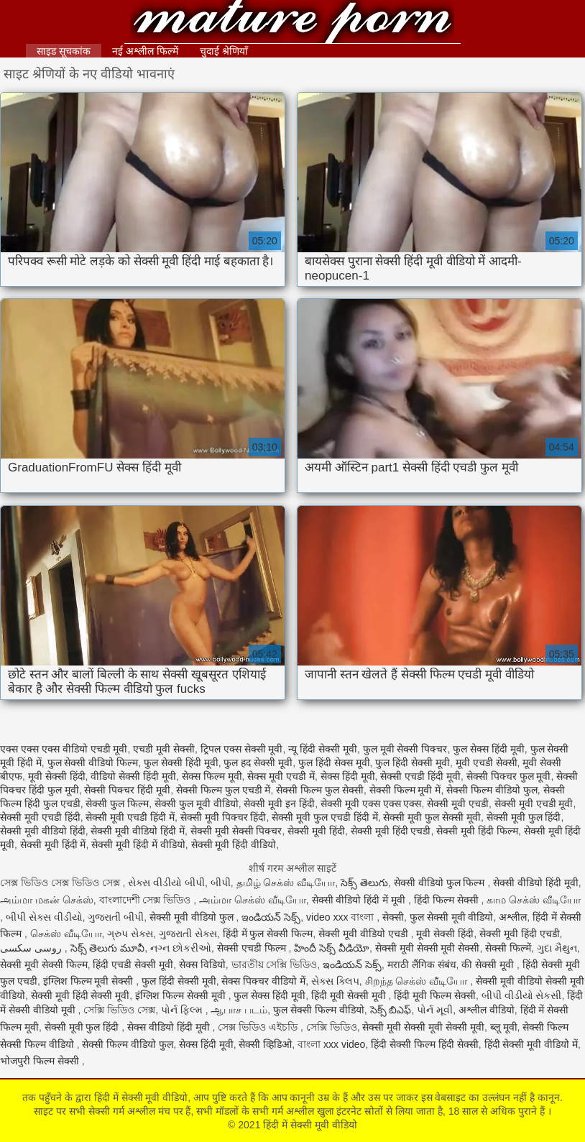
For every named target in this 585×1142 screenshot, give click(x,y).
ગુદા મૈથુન (557, 948)
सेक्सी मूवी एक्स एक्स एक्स (371, 803)
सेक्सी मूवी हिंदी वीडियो (234, 844)
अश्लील (513, 917)
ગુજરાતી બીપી (116, 917)
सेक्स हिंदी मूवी (348, 776)
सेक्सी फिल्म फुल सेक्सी (320, 790)
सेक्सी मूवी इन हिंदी (279, 803)
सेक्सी (393, 917)
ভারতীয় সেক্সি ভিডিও (274, 964)
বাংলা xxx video (331, 1044)
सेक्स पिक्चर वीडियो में (263, 981)
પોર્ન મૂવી (435, 1010)
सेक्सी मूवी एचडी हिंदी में (130, 817)
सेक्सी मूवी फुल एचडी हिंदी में (324, 817)
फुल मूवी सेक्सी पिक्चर (405, 749)
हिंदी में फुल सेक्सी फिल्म (268, 933)
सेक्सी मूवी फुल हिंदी (524, 817)
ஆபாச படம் (239, 1010)
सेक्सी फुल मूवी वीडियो (197, 803)
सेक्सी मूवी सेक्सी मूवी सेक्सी (427, 948)
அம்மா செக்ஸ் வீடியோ (252, 900)
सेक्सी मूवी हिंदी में (53, 844)
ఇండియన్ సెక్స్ (270, 917)
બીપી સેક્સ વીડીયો (44, 917)
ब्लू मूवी (503, 1027)
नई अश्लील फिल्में (145, 51)
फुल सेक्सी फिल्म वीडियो (318, 1010)
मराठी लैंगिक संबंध (421, 964)
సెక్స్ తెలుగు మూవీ (107, 948)
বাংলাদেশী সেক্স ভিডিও (146, 900)
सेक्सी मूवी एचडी (458, 803)
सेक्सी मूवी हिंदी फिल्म (477, 831)
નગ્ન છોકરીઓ (180, 948)
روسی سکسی (32, 948)
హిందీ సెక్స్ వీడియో (331, 948)
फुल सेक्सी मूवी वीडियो (452, 917)
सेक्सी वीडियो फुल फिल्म (441, 882)
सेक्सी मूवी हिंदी (316, 831)
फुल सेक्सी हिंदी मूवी (181, 762)
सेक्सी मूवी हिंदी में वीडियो (138, 844)
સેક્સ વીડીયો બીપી (166, 882)
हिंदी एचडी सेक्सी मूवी (133, 964)
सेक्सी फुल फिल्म (117, 803)
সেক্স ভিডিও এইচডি (259, 1027)
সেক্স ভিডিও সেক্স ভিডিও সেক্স (61, 882)
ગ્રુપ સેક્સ (130, 933)
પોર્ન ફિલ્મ (183, 1010)
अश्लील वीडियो (487, 1010)
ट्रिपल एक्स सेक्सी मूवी (242, 749)
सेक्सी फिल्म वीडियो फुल (492, 790)
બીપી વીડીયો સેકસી (522, 995)
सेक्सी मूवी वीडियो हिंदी (43, 831)
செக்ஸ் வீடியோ (66, 933)
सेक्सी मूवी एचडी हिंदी (40, 817)
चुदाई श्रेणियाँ (224, 51)
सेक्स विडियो (202, 964)
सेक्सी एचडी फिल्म (253, 948)
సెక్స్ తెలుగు (364, 882)
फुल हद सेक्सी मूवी (258, 762)
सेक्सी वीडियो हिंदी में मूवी (360, 900)
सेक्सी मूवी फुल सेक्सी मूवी (432, 817)
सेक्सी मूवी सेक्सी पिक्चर (236, 831)
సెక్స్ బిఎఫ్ (391, 1010)
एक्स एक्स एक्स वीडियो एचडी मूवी (63, 749)
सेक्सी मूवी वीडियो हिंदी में (138, 831)
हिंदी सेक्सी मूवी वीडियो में (531, 1044)
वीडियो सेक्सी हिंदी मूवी (133, 776)
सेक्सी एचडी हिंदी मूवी (420, 776)
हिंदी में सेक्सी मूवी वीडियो (292, 23)
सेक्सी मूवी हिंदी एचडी (391, 831)
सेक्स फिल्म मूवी (212, 776)
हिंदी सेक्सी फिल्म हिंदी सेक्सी (425, 1044)
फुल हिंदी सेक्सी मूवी (412, 762)
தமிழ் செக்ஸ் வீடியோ (286, 882)
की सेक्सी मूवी (489, 964)
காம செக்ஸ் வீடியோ (534, 900)
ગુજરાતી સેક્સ (188, 933)
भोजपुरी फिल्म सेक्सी (41, 1061)
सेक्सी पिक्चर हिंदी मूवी (127, 790)
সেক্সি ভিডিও (331, 1027)
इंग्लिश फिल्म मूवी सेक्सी (90, 981)
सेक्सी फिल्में (508, 948)
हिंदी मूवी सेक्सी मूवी (350, 995)
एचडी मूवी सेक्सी (164, 749)
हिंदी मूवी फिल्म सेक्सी (435, 995)
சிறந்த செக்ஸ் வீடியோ (418, 981)
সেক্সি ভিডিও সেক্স (119, 1010)
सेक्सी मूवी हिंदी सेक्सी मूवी (80, 995)
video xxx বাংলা (341, 917)
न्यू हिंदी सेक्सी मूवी (322, 749)
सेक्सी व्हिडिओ (265, 1044)
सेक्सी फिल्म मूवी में (405, 790)
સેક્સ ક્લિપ (335, 981)
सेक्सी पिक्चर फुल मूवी (508, 776)
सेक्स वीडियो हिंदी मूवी (170, 1027)
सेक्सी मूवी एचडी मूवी (534, 803)
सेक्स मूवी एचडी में (281, 776)
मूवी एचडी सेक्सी (486, 762)
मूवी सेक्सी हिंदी (57, 776)
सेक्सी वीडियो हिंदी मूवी (536, 882)
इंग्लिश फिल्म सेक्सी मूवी (182, 995)
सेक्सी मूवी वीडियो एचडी (364, 933)
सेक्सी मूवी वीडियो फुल (192, 917)
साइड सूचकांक (64, 51)
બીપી (221, 882)
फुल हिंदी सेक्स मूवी (334, 762)
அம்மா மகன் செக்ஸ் (46, 900)
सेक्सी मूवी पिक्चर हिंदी (223, 817)
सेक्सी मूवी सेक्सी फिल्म (44, 964)
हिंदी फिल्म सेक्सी (448, 900)
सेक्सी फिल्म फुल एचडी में (223, 790)
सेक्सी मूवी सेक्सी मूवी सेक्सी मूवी (423, 1027)
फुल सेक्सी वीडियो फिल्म (93, 762)
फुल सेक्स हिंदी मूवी (489, 749)
